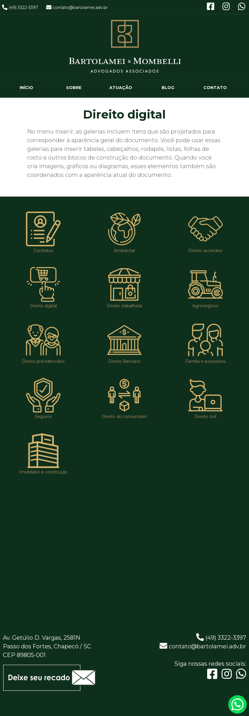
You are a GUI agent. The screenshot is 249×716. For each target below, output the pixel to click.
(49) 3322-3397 (23, 7)
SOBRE (73, 87)
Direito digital (43, 305)
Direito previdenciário (43, 361)
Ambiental (124, 250)
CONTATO (215, 87)
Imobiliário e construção (43, 472)
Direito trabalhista (124, 305)
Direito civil (205, 416)
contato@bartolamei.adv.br (80, 7)
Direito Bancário (124, 361)
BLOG (168, 87)
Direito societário (205, 250)
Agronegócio (205, 305)
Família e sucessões (205, 361)
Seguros (43, 416)
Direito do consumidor (124, 416)
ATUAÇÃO (120, 87)
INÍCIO (26, 87)
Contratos (43, 250)
